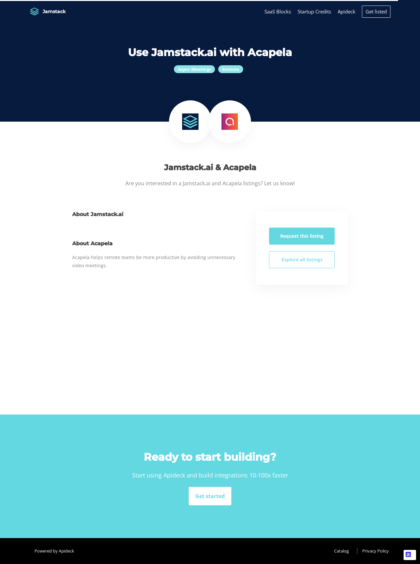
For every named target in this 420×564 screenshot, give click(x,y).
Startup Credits (314, 11)
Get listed (376, 11)
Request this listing (302, 236)
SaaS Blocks (277, 11)
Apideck (346, 11)
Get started (210, 496)
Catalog (341, 551)
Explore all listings (302, 259)
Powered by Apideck (54, 551)
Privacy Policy (375, 551)
